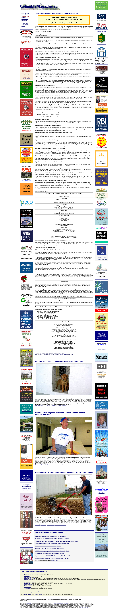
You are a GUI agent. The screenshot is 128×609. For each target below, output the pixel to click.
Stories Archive (25, 24)
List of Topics (25, 21)
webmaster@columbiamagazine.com (61, 603)
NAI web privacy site (84, 607)
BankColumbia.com (101, 44)
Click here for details (26, 78)
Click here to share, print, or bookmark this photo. (56, 405)
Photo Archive (25, 23)
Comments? (43, 405)
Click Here (101, 493)
